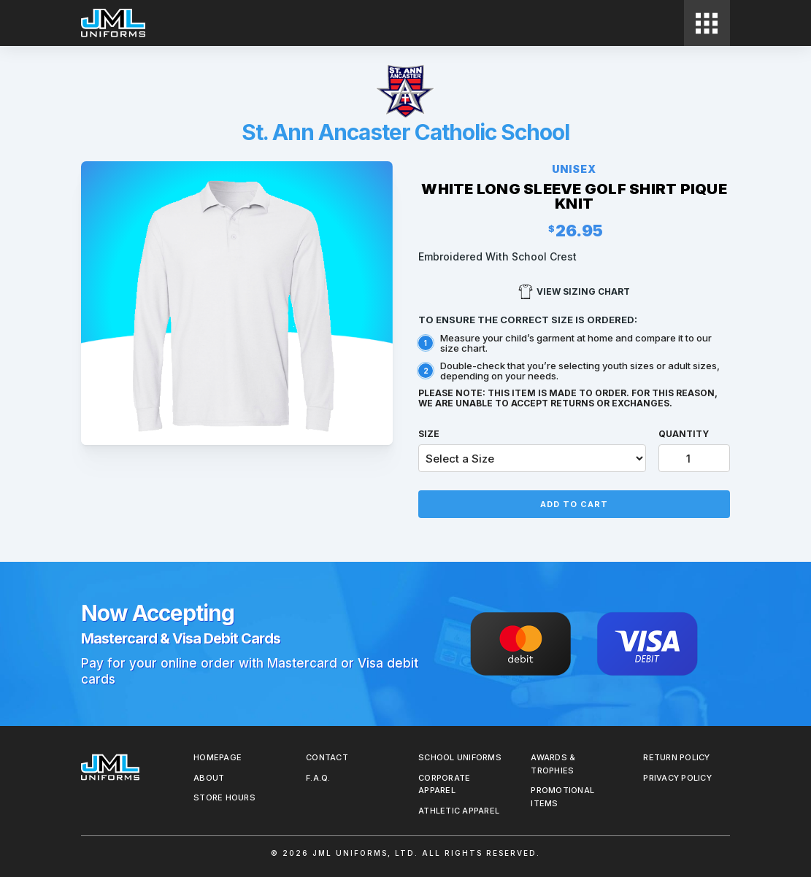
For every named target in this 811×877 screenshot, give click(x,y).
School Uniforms (459, 757)
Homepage (217, 757)
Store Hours (224, 797)
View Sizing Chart (574, 292)
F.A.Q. (318, 778)
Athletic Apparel (458, 810)
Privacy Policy (677, 778)
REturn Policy (676, 757)
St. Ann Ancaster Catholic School (405, 132)
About (208, 778)
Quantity (683, 433)
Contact (327, 757)
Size (428, 433)
